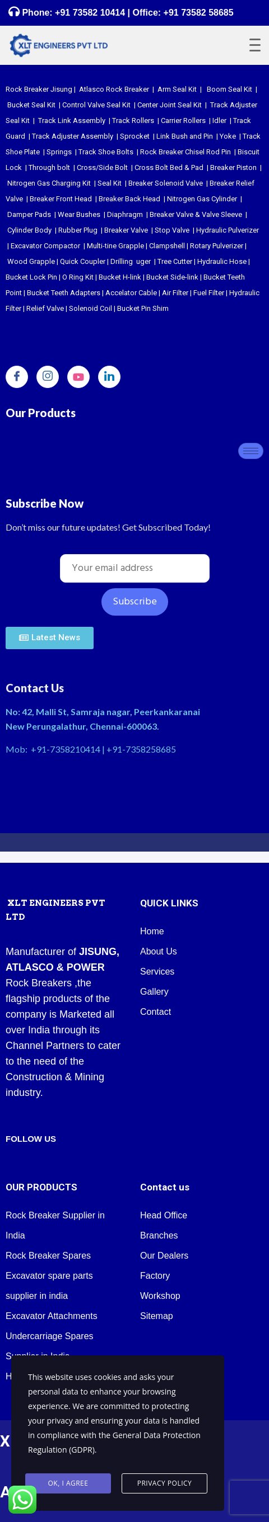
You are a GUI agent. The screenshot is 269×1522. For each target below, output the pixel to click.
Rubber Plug (78, 230)
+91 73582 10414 (90, 12)
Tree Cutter (174, 261)
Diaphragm (125, 214)
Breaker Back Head (129, 199)
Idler (219, 120)
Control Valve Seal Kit (96, 105)
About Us (158, 951)
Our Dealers (164, 1255)
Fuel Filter (208, 293)
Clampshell (167, 246)
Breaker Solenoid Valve (165, 183)
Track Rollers (133, 120)
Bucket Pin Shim (143, 308)
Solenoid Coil (90, 308)
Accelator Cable (131, 293)
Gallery (154, 991)
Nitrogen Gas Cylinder (202, 199)
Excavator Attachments (52, 1316)
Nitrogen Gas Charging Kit (49, 183)
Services (157, 971)
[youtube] (78, 377)
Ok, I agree (68, 1483)
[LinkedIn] (109, 377)
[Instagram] (47, 377)
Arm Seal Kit (177, 89)
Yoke (228, 136)
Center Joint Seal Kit (169, 105)
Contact (155, 1012)
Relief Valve (45, 308)
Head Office (163, 1215)
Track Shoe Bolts (105, 152)
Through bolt (49, 167)
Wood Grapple (31, 261)
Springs (59, 152)
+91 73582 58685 (197, 12)
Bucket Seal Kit (31, 105)
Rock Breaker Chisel (172, 152)
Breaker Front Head (61, 199)
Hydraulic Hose (222, 261)
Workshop (160, 1296)
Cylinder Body (29, 230)
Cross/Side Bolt (102, 167)
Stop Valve (172, 230)
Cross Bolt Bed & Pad (168, 167)
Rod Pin (218, 152)
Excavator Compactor (45, 246)
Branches (159, 1235)
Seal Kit (110, 183)
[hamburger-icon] (250, 451)
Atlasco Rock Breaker (114, 89)
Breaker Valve (126, 230)
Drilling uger (130, 261)
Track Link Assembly (71, 120)
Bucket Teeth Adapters (63, 293)
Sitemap (156, 1316)
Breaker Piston (233, 167)
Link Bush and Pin (184, 136)
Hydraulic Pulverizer (227, 230)
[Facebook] (17, 377)
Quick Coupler (82, 261)
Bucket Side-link (172, 277)
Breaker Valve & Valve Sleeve (196, 214)
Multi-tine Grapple (115, 246)
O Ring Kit (78, 277)
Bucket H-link (120, 277)
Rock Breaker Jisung (39, 89)
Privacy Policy (164, 1483)
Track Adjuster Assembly (72, 136)
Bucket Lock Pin (31, 277)
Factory (155, 1275)
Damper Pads (29, 214)
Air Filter (175, 293)
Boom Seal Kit (229, 89)
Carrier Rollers (183, 120)
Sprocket (135, 136)
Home (152, 931)
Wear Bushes (79, 214)
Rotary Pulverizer (216, 246)
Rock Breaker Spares (48, 1255)
